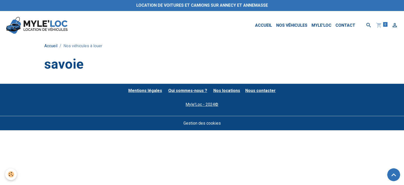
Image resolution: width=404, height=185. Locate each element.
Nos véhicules (291, 25)
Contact (345, 25)
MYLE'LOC (321, 25)
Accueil (263, 25)
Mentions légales (145, 90)
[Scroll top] (393, 174)
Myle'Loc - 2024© (202, 104)
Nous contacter (260, 90)
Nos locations (226, 90)
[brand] (37, 25)
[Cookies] (11, 174)
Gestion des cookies (202, 123)
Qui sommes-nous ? (187, 90)
